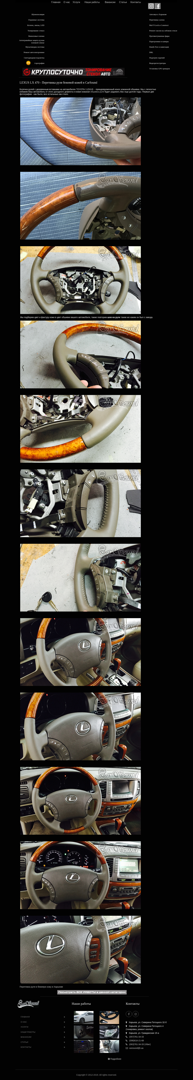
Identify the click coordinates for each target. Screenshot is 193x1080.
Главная (55, 2)
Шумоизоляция (38, 14)
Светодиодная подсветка (34, 58)
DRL (151, 52)
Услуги (76, 2)
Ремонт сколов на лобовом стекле (163, 31)
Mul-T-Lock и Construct (159, 25)
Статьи (123, 2)
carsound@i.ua (134, 1048)
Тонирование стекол (36, 31)
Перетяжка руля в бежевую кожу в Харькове (41, 987)
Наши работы (92, 2)
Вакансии (110, 2)
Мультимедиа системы (34, 47)
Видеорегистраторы (157, 63)
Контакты (135, 2)
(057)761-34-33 (135, 1037)
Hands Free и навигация (159, 47)
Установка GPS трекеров (159, 68)
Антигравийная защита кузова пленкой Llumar (31, 41)
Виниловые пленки (36, 36)
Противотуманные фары (159, 36)
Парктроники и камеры (159, 41)
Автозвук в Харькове (158, 14)
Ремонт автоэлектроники (34, 52)
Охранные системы (36, 20)
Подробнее (114, 1059)
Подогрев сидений (157, 58)
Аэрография (39, 63)
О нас (66, 2)
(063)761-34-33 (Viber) (138, 1044)
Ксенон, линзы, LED (35, 25)
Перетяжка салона (157, 20)
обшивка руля (97, 92)
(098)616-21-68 (135, 1040)
